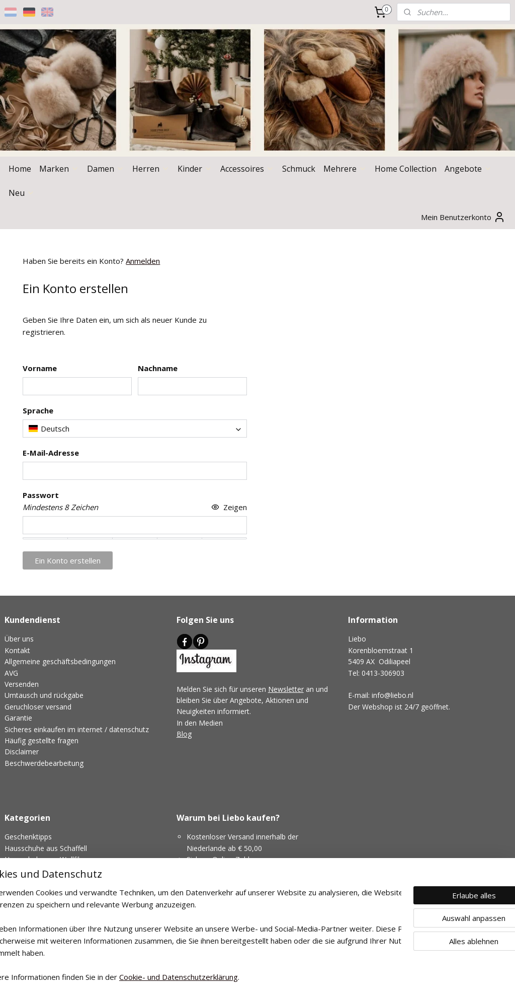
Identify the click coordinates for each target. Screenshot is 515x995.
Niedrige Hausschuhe (39, 882)
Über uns (19, 639)
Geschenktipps (28, 836)
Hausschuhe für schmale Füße (54, 893)
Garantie (18, 718)
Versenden (22, 684)
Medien (211, 723)
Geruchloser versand (38, 707)
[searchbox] (135, 429)
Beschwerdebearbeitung (44, 763)
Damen (105, 168)
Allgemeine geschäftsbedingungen (60, 661)
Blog (184, 734)
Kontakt (17, 650)
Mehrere (345, 168)
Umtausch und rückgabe (44, 695)
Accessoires (247, 168)
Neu (22, 192)
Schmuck (298, 168)
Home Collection (406, 168)
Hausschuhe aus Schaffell (46, 848)
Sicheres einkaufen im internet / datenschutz (77, 729)
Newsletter (286, 689)
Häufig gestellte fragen (41, 740)
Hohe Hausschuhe (34, 871)
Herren (150, 168)
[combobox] (135, 429)
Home (20, 168)
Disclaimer (22, 751)
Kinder (195, 168)
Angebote (468, 168)
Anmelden (143, 261)
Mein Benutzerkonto (463, 217)
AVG (11, 673)
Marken (59, 168)
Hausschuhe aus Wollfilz (44, 859)
